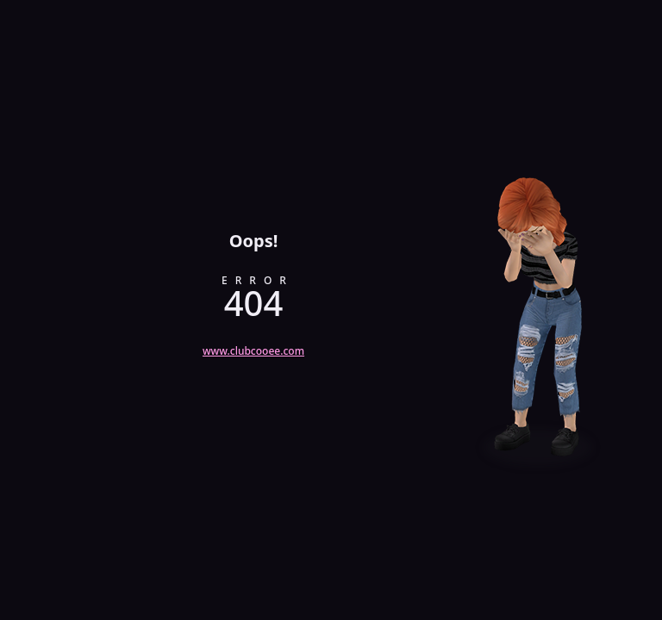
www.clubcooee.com (253, 351)
